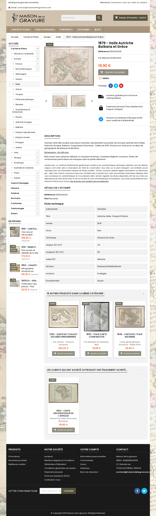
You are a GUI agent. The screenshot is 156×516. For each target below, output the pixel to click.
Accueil (14, 43)
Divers (14, 213)
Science (15, 193)
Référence (103, 51)
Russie (19, 117)
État (46, 198)
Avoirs (83, 464)
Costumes (83, 29)
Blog (98, 29)
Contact (122, 449)
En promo (15, 221)
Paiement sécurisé (53, 472)
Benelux (19, 104)
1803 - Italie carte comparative (96, 335)
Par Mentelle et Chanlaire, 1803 (96, 343)
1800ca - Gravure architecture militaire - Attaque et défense (30, 280)
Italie (18, 84)
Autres (19, 147)
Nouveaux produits (18, 460)
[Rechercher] (81, 18)
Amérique (19, 162)
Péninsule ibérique (25, 99)
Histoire (15, 188)
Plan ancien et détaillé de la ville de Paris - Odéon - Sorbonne (29, 254)
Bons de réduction (89, 472)
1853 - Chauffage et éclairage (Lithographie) (30, 265)
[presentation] (62, 501)
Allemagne (21, 74)
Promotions (14, 456)
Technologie (17, 208)
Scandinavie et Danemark (21, 110)
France (19, 63)
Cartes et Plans (20, 29)
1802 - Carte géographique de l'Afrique (63, 413)
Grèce (19, 89)
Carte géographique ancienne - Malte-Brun (130, 343)
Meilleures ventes (17, 464)
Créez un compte (139, 2)
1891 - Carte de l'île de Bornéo (30, 229)
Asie (16, 152)
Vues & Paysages (44, 29)
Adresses (85, 468)
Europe (17, 58)
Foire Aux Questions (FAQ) (57, 475)
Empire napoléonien (25, 132)
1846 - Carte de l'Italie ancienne (129, 335)
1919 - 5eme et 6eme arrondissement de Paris (30, 247)
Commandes (86, 460)
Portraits (66, 29)
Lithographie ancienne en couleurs (27, 271)
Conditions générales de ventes (60, 468)
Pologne (20, 142)
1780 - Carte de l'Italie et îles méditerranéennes (63, 335)
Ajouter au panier (113, 72)
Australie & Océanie (24, 167)
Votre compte (89, 449)
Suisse (19, 79)
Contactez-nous (52, 479)
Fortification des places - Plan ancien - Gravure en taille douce (29, 287)
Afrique (17, 157)
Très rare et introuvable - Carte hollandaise (27, 236)
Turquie (19, 94)
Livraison (48, 456)
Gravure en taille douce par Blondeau (63, 420)
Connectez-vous (119, 2)
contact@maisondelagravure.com (34, 7)
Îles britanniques (24, 69)
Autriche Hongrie (24, 122)
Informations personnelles (93, 456)
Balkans (19, 127)
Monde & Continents (24, 53)
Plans (16, 172)
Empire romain (23, 137)
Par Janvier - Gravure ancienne (63, 343)
